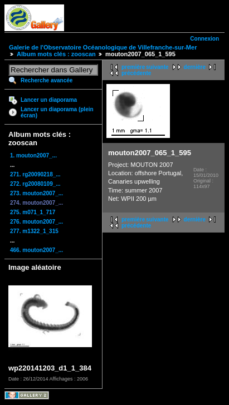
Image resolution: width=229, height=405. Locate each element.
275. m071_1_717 (32, 212)
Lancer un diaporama (49, 100)
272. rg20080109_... (35, 184)
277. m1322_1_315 (34, 231)
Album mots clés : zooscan (56, 54)
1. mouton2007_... (33, 155)
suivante (157, 67)
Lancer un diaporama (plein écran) (57, 112)
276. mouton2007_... (36, 222)
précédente (136, 73)
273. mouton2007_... (36, 193)
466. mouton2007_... (36, 250)
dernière (195, 67)
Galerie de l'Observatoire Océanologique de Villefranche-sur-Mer (103, 47)
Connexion (204, 39)
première (133, 67)
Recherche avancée (46, 80)
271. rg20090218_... (35, 174)
